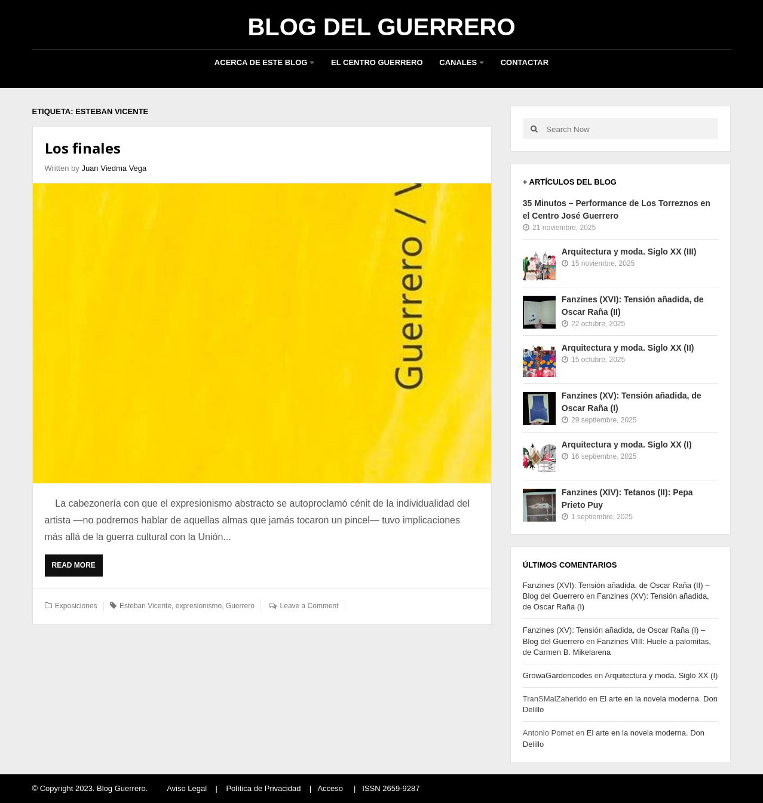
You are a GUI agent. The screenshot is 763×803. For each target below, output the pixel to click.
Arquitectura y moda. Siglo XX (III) (629, 251)
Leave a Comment (309, 606)
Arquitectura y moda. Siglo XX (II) (628, 348)
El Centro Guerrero (377, 62)
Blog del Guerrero (381, 27)
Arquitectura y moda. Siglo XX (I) (627, 444)
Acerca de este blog (261, 62)
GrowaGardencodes (557, 675)
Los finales (83, 148)
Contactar (524, 62)
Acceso (330, 788)
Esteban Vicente (145, 606)
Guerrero (240, 606)
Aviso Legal (187, 788)
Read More (77, 568)
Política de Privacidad (263, 788)
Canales (458, 62)
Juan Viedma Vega (113, 168)
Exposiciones (76, 606)
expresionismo (199, 606)
